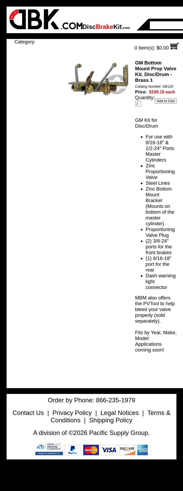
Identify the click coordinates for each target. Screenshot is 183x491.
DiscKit (106, 26)
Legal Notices (119, 412)
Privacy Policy (72, 412)
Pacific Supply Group (118, 432)
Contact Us (28, 412)
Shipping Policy (110, 420)
